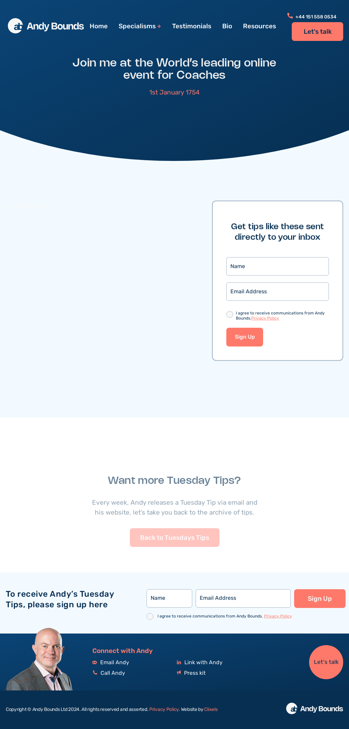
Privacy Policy (265, 319)
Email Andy (110, 662)
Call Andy (108, 673)
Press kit (191, 673)
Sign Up (245, 337)
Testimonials (191, 26)
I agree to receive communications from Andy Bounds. (280, 317)
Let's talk (318, 32)
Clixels (210, 709)
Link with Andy (200, 662)
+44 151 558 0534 (311, 17)
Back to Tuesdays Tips (174, 547)
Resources (259, 26)
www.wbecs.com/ (32, 206)
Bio (227, 26)
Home (99, 26)
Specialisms (137, 26)
